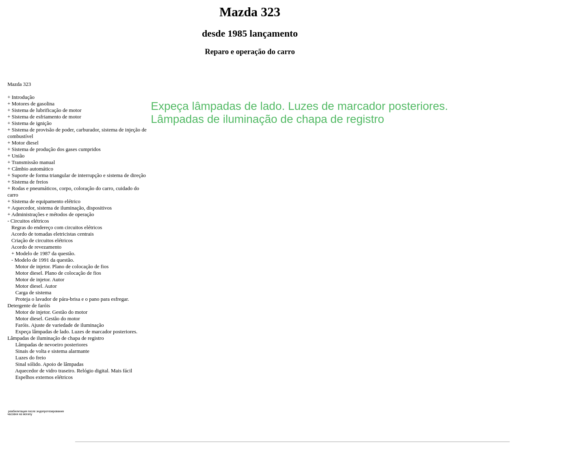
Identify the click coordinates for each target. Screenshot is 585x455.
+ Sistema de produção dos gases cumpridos (54, 149)
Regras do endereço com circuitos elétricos (56, 227)
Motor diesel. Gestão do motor (47, 318)
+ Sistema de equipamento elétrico (43, 201)
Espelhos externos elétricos (44, 377)
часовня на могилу (19, 414)
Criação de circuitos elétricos (42, 240)
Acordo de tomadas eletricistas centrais (52, 234)
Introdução (23, 97)
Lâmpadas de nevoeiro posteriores (51, 344)
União (18, 156)
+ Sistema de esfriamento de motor (44, 117)
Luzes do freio (30, 357)
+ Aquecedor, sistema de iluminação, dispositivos (59, 208)
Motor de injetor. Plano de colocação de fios (62, 266)
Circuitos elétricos (30, 221)
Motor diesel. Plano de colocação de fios (58, 273)
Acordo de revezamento (36, 247)
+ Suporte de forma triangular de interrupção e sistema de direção (76, 175)
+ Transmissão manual (31, 162)
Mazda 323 (19, 84)
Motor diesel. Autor (36, 286)
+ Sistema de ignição (29, 123)
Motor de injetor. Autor (40, 279)
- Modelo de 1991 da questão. (42, 260)
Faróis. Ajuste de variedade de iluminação (59, 325)
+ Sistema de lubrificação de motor (44, 110)
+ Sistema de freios (27, 182)
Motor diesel (25, 143)
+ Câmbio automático (30, 169)
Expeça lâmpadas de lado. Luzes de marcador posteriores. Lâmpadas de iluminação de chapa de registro (72, 334)
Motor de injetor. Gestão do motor (51, 312)
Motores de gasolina (33, 104)
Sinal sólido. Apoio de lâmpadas (49, 364)
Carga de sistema (33, 292)
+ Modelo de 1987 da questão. (43, 253)
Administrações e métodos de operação (52, 214)
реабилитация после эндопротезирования (36, 411)
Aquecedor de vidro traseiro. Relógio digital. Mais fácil (73, 371)
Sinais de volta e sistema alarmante (52, 351)
